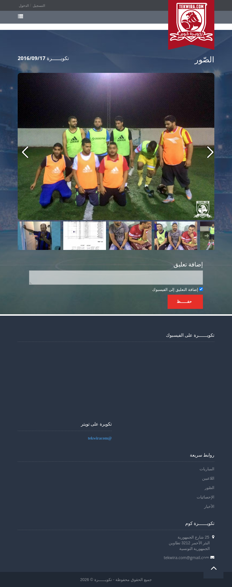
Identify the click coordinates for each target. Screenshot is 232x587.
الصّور (209, 488)
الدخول (24, 6)
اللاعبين (208, 478)
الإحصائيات (205, 497)
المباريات (207, 469)
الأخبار (209, 506)
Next (206, 235)
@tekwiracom (100, 438)
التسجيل (39, 6)
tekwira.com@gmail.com (186, 557)
